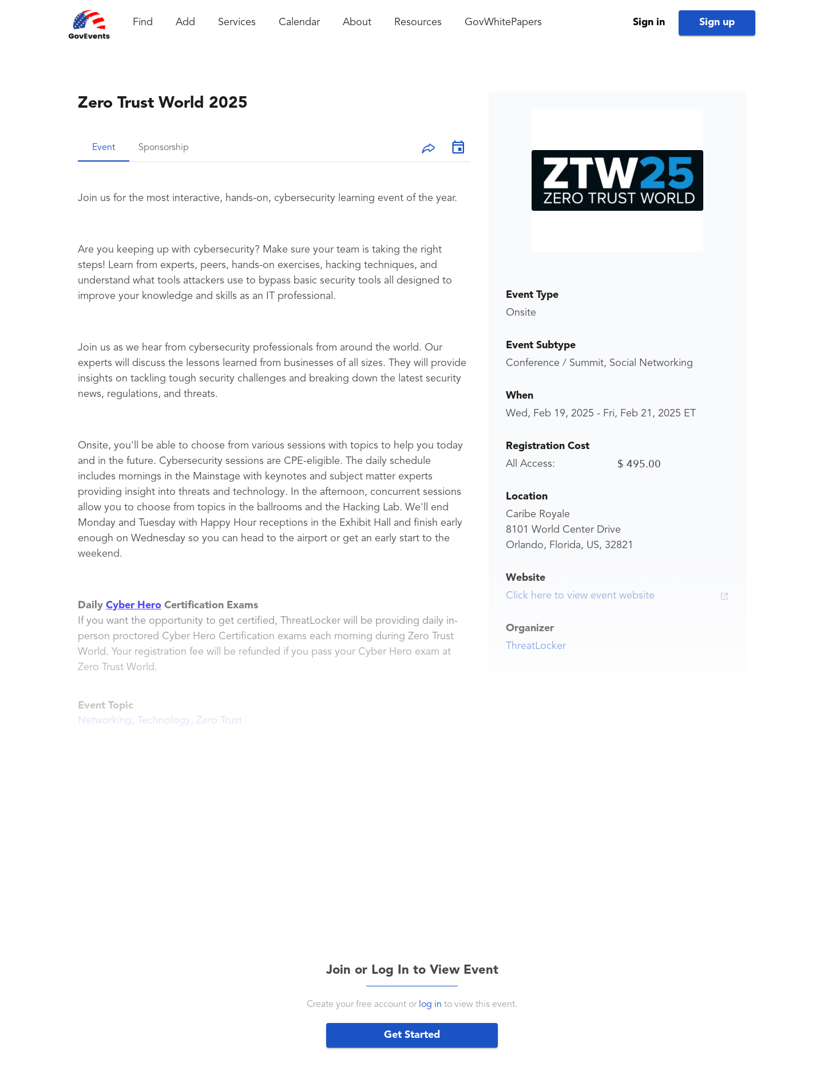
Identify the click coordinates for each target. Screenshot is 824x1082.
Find (143, 22)
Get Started (412, 1035)
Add (185, 22)
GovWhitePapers (503, 22)
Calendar (299, 22)
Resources (418, 22)
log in (430, 1004)
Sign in (649, 22)
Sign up (717, 22)
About (357, 22)
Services (237, 22)
